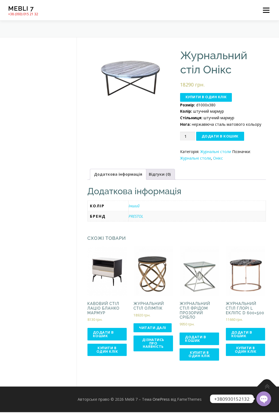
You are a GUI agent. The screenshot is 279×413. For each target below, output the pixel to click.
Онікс (218, 158)
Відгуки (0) (160, 174)
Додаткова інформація (118, 174)
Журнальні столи (215, 151)
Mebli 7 (21, 8)
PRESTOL (136, 216)
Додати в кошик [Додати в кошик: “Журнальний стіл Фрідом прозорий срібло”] (195, 339)
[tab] (118, 174)
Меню (266, 10)
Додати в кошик (220, 136)
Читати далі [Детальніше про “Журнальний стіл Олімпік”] (152, 327)
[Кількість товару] (187, 136)
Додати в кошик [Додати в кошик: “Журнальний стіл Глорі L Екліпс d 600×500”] (241, 334)
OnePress (161, 400)
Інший (134, 206)
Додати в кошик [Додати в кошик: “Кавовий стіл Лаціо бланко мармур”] (103, 334)
